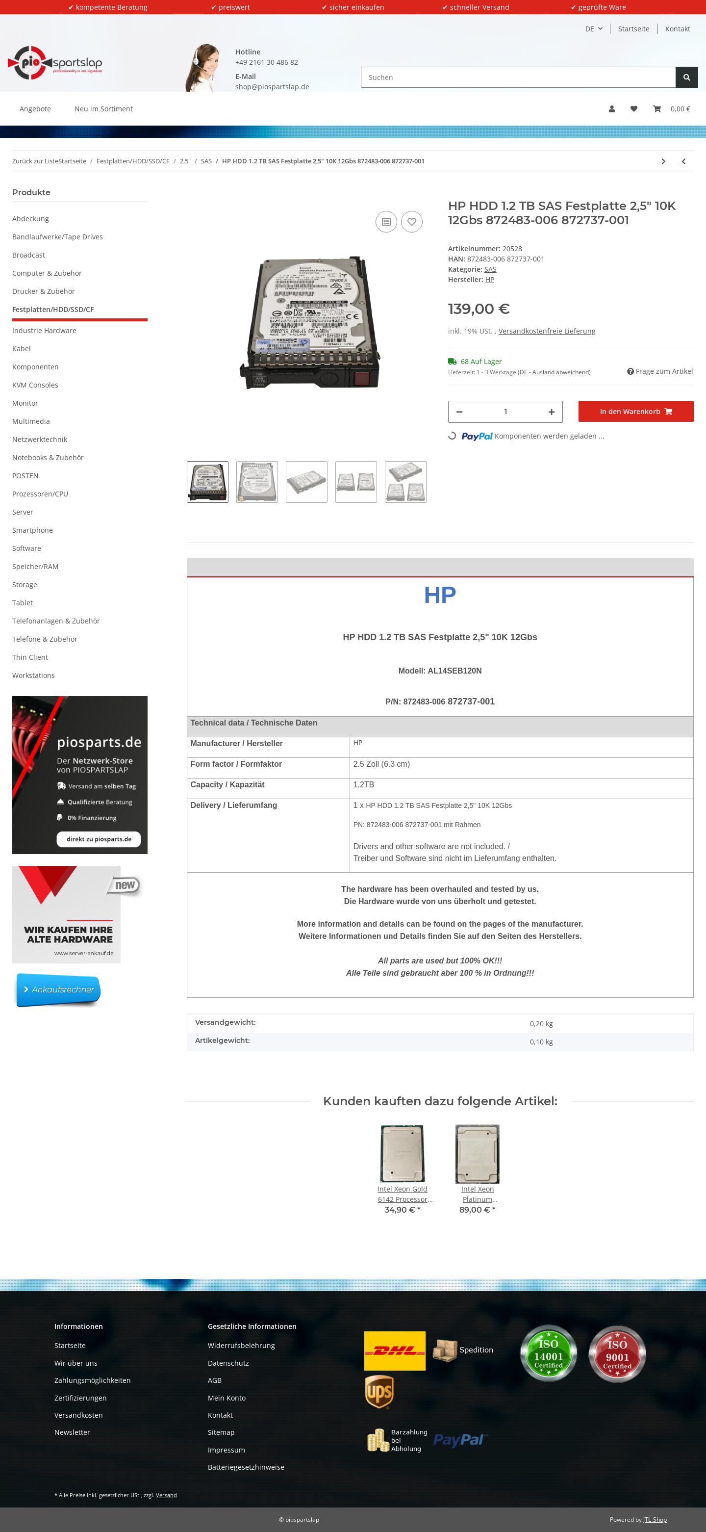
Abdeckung (30, 218)
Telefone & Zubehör (44, 639)
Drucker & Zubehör (43, 291)
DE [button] (589, 28)
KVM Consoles (35, 384)
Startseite (634, 28)
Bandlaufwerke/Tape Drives (57, 236)
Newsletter (72, 1432)
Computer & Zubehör (47, 273)
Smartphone (32, 530)
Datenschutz (228, 1363)
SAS (490, 269)
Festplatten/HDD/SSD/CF (53, 309)
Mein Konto (227, 1397)
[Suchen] (518, 77)
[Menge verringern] (459, 411)
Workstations (33, 675)
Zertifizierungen (80, 1397)
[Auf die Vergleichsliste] (386, 222)
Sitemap (221, 1432)
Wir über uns (76, 1363)
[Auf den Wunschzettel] (412, 222)
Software (26, 548)
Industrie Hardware (44, 330)
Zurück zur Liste (35, 160)
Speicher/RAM (35, 566)
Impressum (226, 1449)
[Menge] (506, 411)
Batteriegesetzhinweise (246, 1467)
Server (22, 512)
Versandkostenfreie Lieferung (547, 331)
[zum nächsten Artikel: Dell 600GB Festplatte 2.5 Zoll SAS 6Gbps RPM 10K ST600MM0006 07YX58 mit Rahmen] (664, 161)
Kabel (21, 348)
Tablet (22, 602)
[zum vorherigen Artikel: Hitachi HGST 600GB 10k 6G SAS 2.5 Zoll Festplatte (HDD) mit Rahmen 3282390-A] (684, 161)
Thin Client (30, 657)
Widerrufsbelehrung (241, 1345)
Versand (166, 1495)
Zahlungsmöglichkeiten (92, 1380)
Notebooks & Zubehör (48, 457)
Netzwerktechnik (39, 439)
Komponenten (35, 366)
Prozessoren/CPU (40, 493)
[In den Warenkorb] (194, 193)
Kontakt (677, 28)
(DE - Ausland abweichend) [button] (554, 372)
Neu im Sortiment (104, 108)
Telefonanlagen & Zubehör (56, 620)
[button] (612, 109)
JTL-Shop (655, 1519)
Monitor (25, 403)
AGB (215, 1380)
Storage (24, 584)
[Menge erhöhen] (551, 411)
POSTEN (25, 475)
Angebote (35, 108)
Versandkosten (78, 1415)
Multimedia (31, 421)
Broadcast (28, 255)
